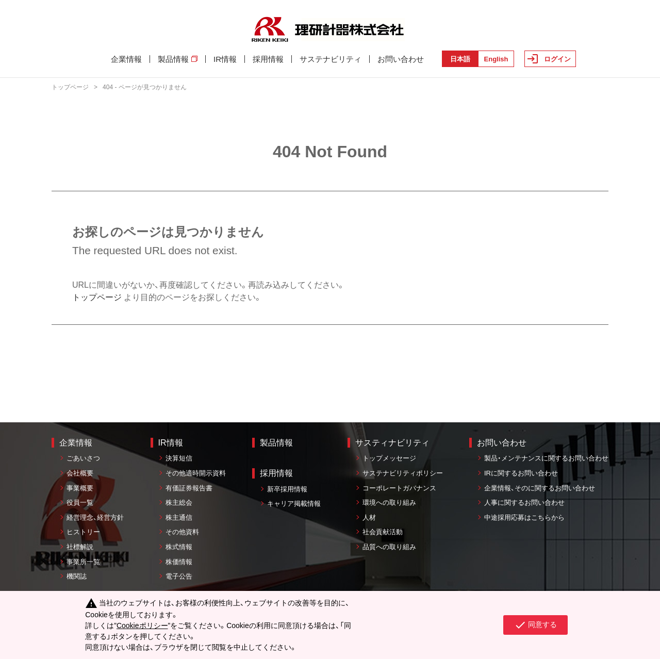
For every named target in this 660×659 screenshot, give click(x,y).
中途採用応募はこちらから (524, 517)
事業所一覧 (83, 562)
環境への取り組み (389, 502)
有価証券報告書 (189, 488)
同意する (535, 625)
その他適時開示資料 (196, 473)
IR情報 (225, 59)
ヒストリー (83, 532)
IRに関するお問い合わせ (521, 473)
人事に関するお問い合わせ (524, 502)
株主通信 (179, 517)
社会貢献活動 (382, 532)
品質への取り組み (389, 547)
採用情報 (268, 59)
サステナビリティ (330, 59)
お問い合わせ (400, 59)
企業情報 (126, 59)
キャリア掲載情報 (294, 503)
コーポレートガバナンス (399, 488)
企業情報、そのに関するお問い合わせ (539, 488)
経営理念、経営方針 (95, 517)
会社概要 (80, 473)
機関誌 (77, 576)
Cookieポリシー (142, 625)
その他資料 (182, 532)
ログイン (557, 59)
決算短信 (179, 458)
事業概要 (80, 488)
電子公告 (179, 576)
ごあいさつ (83, 458)
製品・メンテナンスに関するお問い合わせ (546, 458)
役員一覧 (80, 502)
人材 (369, 517)
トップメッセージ (389, 458)
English (496, 59)
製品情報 (177, 59)
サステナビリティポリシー (402, 473)
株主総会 (179, 502)
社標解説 (80, 547)
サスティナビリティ (392, 442)
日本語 (460, 59)
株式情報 (179, 547)
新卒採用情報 (287, 489)
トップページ (70, 87)
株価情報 (179, 562)
